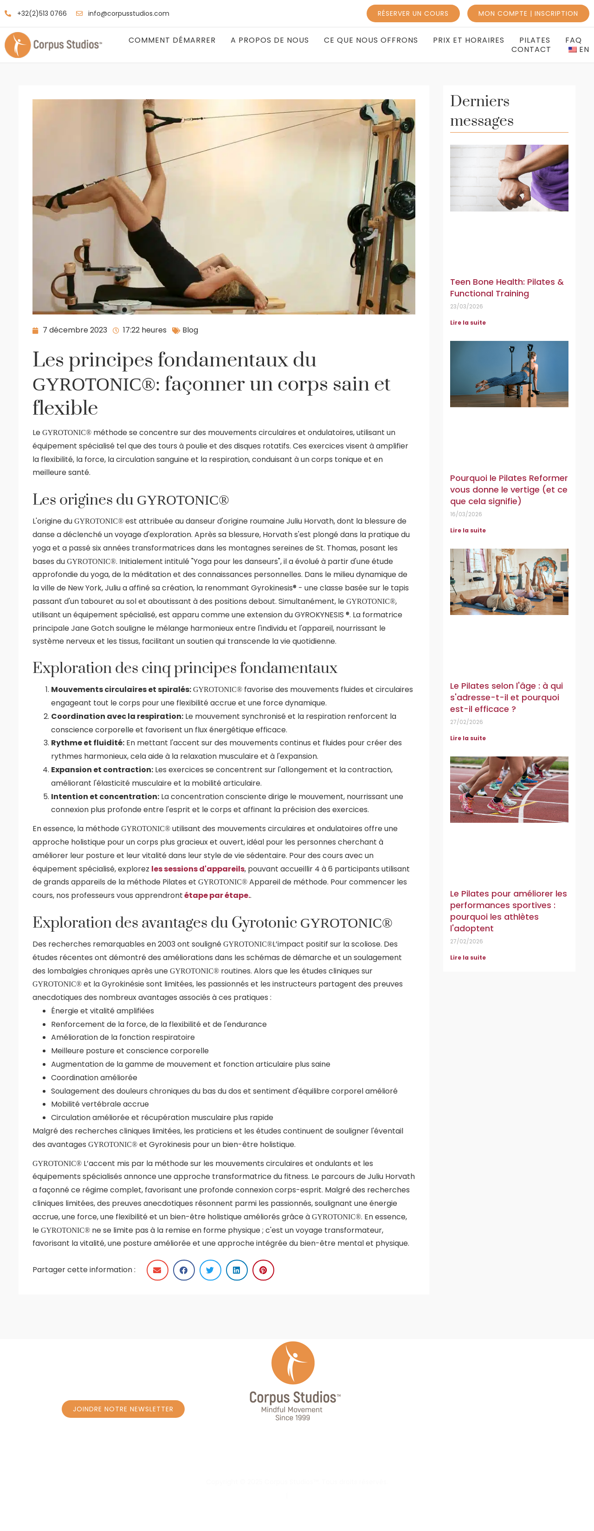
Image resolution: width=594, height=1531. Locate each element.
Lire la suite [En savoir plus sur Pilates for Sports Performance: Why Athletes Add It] (468, 957)
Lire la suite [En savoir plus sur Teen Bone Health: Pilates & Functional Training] (468, 323)
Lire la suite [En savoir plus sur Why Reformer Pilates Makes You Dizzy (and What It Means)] (468, 530)
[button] (157, 1270)
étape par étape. (217, 895)
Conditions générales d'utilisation (343, 1495)
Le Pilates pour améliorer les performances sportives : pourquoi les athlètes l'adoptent (508, 911)
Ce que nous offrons (371, 40)
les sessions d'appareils (198, 869)
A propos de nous (270, 40)
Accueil (35, 1457)
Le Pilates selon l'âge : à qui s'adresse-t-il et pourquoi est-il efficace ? (506, 697)
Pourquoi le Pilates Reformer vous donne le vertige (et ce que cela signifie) (509, 489)
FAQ (573, 40)
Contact (531, 49)
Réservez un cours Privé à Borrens (449, 1457)
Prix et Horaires (468, 40)
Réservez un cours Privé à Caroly (290, 1457)
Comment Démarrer (172, 40)
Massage (556, 1457)
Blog (190, 330)
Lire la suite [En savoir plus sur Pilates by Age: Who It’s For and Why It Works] (468, 738)
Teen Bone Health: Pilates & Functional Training (507, 287)
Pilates (534, 40)
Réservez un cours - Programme (136, 1457)
